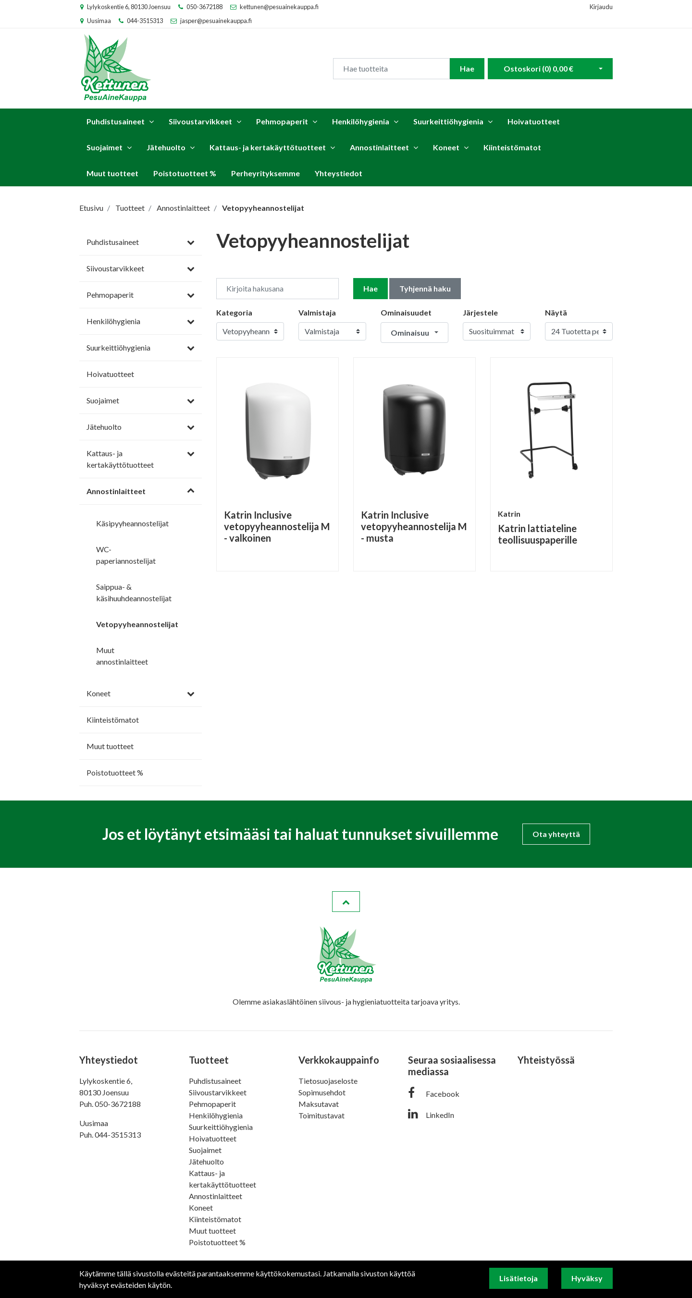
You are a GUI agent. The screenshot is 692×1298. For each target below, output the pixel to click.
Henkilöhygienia (360, 121)
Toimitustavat (321, 1115)
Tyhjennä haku (425, 288)
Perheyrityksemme (265, 173)
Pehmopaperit (282, 121)
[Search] (391, 68)
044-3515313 (145, 20)
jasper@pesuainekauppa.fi (216, 20)
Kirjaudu (601, 7)
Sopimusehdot (322, 1092)
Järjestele (480, 312)
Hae (467, 68)
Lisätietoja (518, 1278)
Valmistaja (317, 312)
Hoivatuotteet (533, 121)
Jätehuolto (166, 147)
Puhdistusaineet (115, 121)
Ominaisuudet (406, 312)
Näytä (556, 312)
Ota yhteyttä (556, 833)
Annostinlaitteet (379, 147)
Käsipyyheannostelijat (132, 523)
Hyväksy (587, 1278)
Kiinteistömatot (512, 147)
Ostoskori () (538, 68)
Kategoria (234, 312)
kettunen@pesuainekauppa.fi (279, 7)
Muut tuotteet (112, 173)
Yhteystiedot (338, 173)
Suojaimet (104, 147)
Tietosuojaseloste (328, 1080)
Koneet (446, 147)
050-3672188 (204, 7)
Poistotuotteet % (184, 173)
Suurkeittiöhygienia (448, 121)
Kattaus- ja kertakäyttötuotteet (268, 147)
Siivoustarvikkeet (200, 121)
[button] (414, 332)
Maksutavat (318, 1103)
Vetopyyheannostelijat (137, 624)
